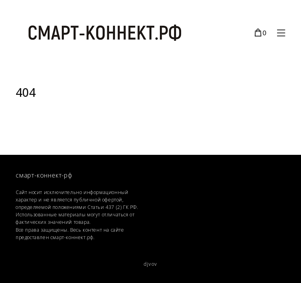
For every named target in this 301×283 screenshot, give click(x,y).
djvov (150, 264)
